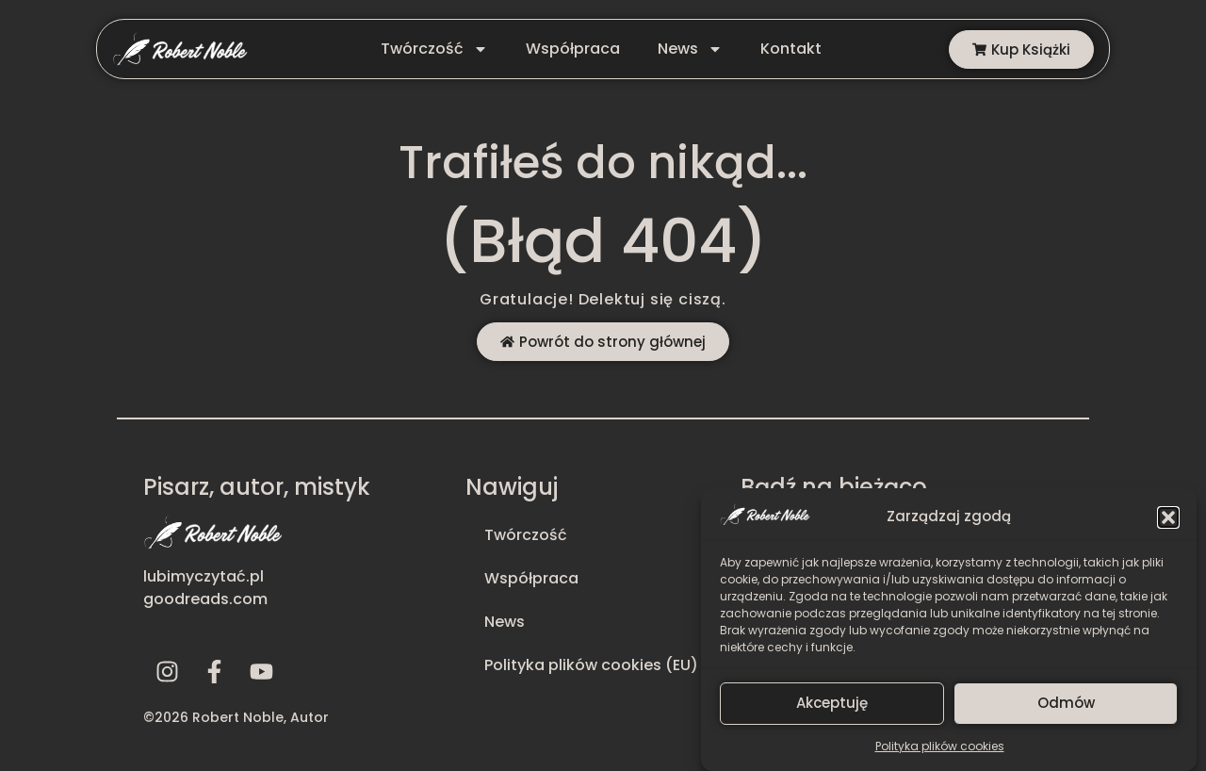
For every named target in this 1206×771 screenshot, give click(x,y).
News (690, 49)
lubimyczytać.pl (203, 576)
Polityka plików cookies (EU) (591, 665)
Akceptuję (832, 709)
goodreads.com (205, 599)
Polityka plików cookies (939, 753)
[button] (1168, 524)
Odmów (1066, 709)
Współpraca (573, 48)
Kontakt (791, 48)
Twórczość (434, 49)
